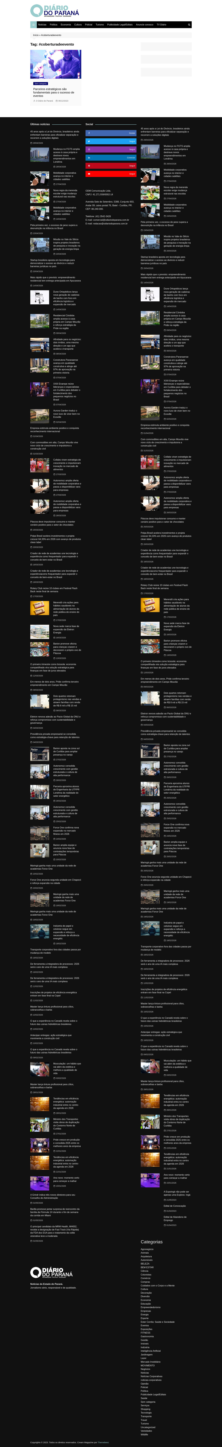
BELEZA (145, 1264)
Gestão (144, 1340)
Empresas (146, 1311)
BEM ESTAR (147, 1267)
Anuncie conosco (144, 24)
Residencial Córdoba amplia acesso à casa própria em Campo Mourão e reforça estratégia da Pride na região (66, 321)
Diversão (145, 1296)
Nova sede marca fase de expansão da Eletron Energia (66, 629)
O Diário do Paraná (44, 101)
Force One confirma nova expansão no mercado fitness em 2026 (66, 830)
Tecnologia (146, 1412)
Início (36, 35)
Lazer (143, 1358)
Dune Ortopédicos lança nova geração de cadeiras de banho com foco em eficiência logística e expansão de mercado (66, 298)
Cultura (78, 24)
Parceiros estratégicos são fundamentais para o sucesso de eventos (53, 92)
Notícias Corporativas (151, 1376)
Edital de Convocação (175, 1206)
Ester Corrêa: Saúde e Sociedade (158, 1322)
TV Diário (161, 24)
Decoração (146, 1293)
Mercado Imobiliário (151, 1362)
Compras (145, 1282)
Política (53, 24)
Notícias (42, 24)
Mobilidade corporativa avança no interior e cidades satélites (64, 176)
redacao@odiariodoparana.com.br (110, 223)
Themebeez (103, 1442)
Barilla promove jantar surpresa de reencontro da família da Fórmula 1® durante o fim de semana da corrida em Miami (55, 1212)
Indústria (145, 1347)
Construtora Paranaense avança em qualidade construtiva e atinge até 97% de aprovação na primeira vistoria (65, 366)
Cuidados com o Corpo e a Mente (158, 1285)
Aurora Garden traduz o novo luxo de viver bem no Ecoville (66, 413)
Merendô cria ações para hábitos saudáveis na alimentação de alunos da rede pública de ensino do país (66, 608)
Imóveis (145, 1343)
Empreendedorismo (151, 1307)
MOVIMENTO (148, 1365)
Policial (88, 24)
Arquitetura (146, 1256)
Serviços (145, 1405)
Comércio (145, 1278)
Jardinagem (147, 1354)
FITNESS (145, 1333)
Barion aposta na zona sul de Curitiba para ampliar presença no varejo (66, 751)
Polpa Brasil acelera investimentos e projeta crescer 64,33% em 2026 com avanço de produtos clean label (55, 539)
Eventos (145, 1325)
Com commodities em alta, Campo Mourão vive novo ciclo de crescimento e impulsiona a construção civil (54, 445)
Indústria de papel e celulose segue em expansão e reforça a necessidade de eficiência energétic (66, 932)
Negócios (145, 1369)
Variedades (146, 1431)
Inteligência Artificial (151, 1351)
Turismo (100, 24)
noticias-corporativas (151, 1380)
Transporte (146, 1416)
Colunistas (146, 1274)
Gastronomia (147, 1336)
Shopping (145, 1409)
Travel (144, 1420)
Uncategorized (148, 1427)
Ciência (144, 1271)
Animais (145, 1253)
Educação (146, 1304)
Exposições (146, 1329)
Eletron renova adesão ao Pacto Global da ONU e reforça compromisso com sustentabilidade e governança (55, 719)
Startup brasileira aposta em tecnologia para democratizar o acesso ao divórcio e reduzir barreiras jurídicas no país (52, 263)
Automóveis (147, 1260)
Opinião (145, 1384)
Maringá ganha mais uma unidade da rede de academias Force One (66, 897)
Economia (66, 24)
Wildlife (144, 1434)
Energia (145, 1314)
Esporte (145, 1318)
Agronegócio (147, 1249)
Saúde (144, 1398)
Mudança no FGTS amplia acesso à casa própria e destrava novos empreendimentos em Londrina (66, 155)
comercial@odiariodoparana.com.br (111, 220)
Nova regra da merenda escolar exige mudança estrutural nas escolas (65, 193)
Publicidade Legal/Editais (120, 24)
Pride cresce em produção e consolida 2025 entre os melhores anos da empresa (67, 1143)
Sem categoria (41, 84)
